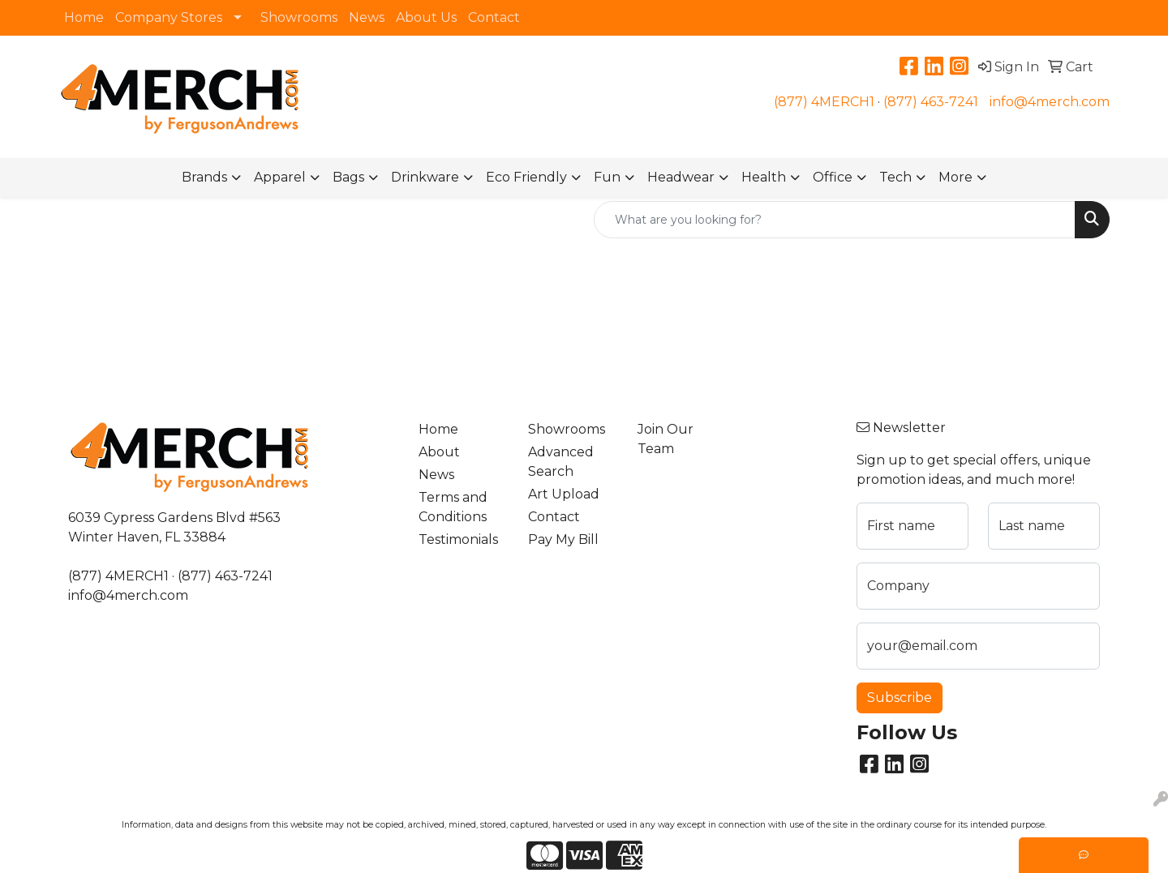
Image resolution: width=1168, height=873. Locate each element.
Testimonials (458, 539)
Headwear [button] (681, 177)
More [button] (955, 177)
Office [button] (832, 177)
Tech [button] (895, 177)
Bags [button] (348, 177)
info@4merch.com (1050, 101)
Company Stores (168, 17)
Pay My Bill (563, 539)
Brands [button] (204, 177)
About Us (426, 17)
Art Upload (563, 494)
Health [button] (763, 177)
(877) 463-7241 (930, 101)
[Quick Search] (835, 219)
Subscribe (899, 697)
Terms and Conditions (453, 507)
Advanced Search (561, 461)
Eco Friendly (526, 177)
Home (84, 17)
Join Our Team (666, 439)
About (439, 452)
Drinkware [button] (425, 177)
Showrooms (298, 17)
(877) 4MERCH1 (824, 101)
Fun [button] (607, 177)
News (366, 17)
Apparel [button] (280, 177)
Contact (494, 17)
